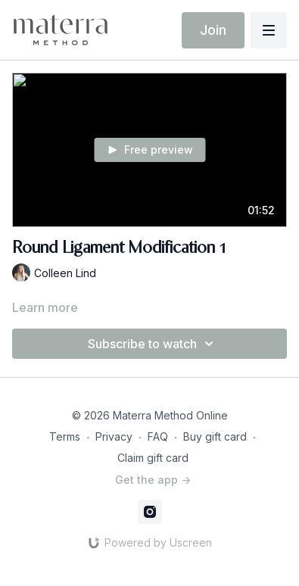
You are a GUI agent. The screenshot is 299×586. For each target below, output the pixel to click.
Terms (64, 436)
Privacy (113, 436)
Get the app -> (153, 479)
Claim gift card (152, 457)
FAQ (158, 436)
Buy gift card (215, 436)
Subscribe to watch (153, 344)
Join (213, 30)
